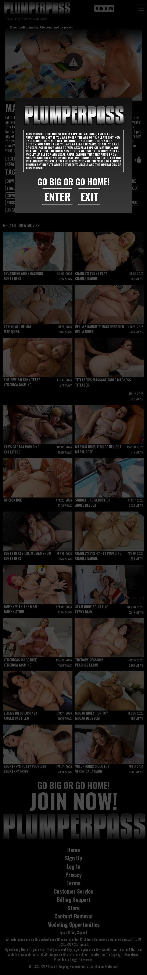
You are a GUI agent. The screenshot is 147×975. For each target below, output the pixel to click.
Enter (57, 196)
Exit (89, 196)
